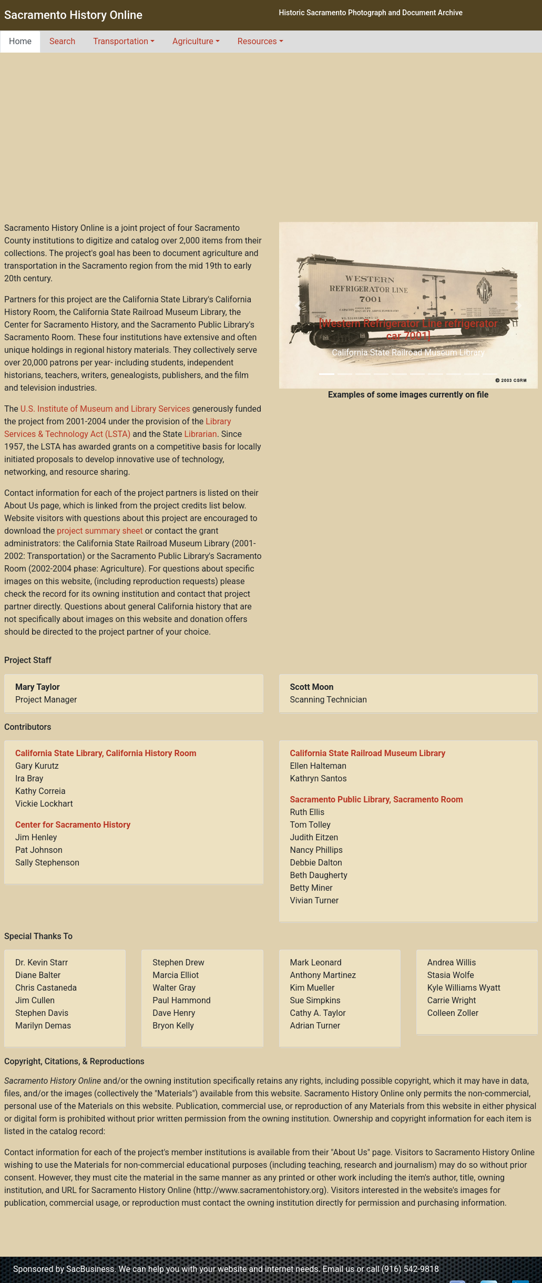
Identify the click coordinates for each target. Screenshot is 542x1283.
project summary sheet (99, 531)
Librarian (201, 434)
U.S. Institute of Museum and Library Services (105, 409)
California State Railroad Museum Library (368, 753)
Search (62, 41)
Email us (339, 1269)
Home (20, 41)
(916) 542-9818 (410, 1269)
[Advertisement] (271, 143)
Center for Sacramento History (72, 825)
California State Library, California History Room (106, 753)
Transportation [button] (120, 41)
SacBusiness (90, 1269)
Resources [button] (257, 41)
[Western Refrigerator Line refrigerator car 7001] (408, 329)
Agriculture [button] (192, 41)
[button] (298, 305)
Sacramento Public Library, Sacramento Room (376, 800)
